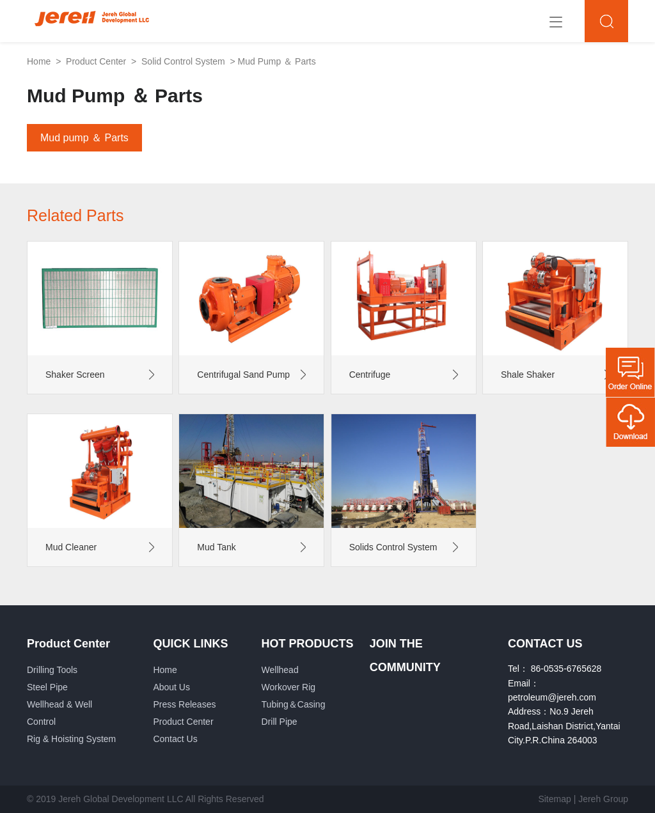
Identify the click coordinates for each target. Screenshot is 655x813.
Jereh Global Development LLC (120, 799)
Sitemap (554, 799)
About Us (171, 687)
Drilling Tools (52, 670)
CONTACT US (545, 643)
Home (39, 61)
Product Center (96, 61)
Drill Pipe (279, 721)
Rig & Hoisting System (71, 739)
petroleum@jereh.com (552, 697)
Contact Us (175, 739)
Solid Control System (183, 61)
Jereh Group (603, 799)
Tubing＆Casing (294, 704)
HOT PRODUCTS (308, 643)
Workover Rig (289, 687)
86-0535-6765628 (566, 668)
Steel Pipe (47, 687)
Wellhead (280, 670)
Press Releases (184, 704)
